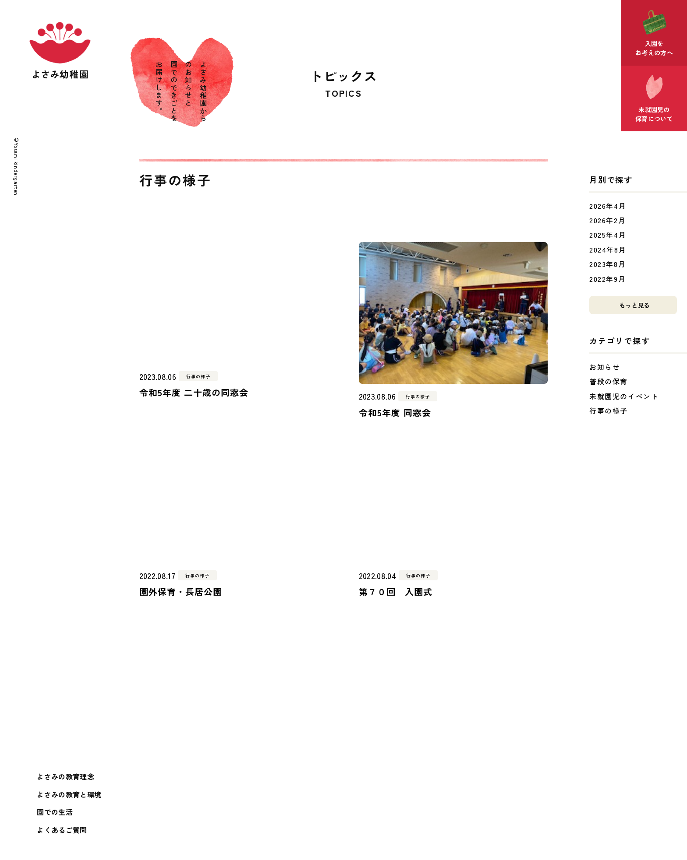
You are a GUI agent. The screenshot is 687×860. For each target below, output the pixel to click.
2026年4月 (607, 206)
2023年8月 (607, 264)
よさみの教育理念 (65, 776)
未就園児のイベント (624, 396)
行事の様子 (608, 410)
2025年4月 (607, 235)
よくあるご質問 (62, 830)
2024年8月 (607, 249)
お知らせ (604, 367)
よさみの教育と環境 (69, 794)
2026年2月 (607, 220)
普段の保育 (608, 381)
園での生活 (55, 812)
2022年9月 (607, 279)
